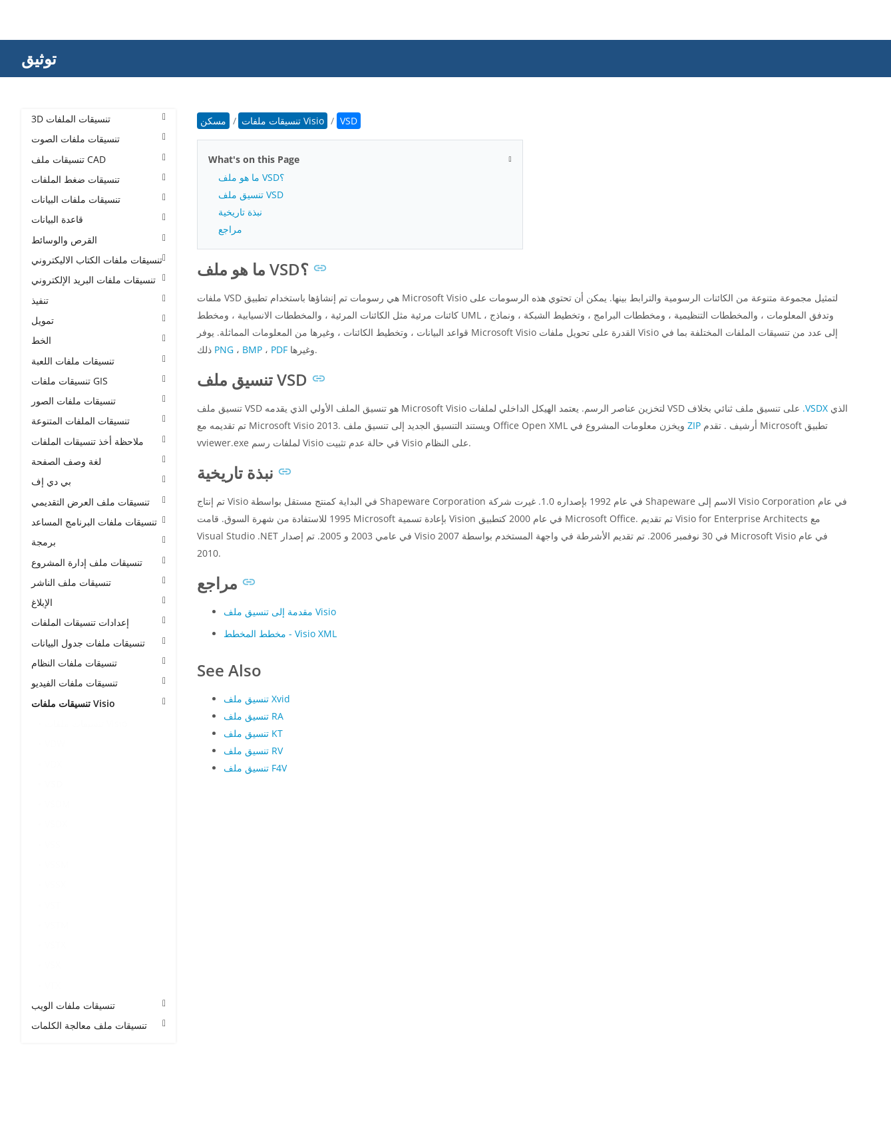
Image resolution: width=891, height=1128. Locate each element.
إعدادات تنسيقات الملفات (98, 622)
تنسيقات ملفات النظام (98, 662)
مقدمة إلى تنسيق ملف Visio (280, 611)
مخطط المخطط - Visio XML (280, 633)
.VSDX (815, 408)
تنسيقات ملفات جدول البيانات (98, 642)
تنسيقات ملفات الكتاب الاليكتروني (98, 259)
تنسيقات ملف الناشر (98, 582)
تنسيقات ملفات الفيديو (98, 682)
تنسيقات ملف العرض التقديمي (98, 501)
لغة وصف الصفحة (98, 461)
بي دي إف (98, 481)
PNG (224, 349)
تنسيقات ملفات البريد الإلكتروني (98, 279)
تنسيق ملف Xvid (257, 698)
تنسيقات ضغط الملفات (98, 179)
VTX (53, 985)
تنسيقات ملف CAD (98, 159)
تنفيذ (98, 300)
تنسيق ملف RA (253, 716)
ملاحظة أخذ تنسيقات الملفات (98, 441)
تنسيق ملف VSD (250, 194)
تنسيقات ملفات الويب (98, 1005)
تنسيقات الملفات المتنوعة (98, 420)
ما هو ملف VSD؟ (251, 177)
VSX (53, 964)
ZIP (694, 425)
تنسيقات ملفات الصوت (98, 138)
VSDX (56, 823)
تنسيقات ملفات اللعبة (98, 360)
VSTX (55, 944)
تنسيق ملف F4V (255, 768)
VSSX (55, 884)
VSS (53, 844)
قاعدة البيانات (98, 219)
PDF (279, 349)
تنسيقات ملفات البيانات (98, 199)
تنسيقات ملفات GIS (98, 380)
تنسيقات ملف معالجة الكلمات (98, 1025)
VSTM (57, 924)
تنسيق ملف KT (253, 733)
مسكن (213, 120)
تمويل (98, 320)
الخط (98, 340)
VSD (54, 783)
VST (53, 905)
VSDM (58, 803)
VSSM (57, 864)
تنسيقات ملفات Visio (98, 703)
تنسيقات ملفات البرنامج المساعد (98, 521)
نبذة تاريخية (240, 212)
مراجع (230, 229)
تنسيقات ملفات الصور (98, 400)
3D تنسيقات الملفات (98, 118)
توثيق (39, 58)
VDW (55, 743)
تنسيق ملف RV (253, 750)
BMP (252, 349)
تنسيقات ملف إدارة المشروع (98, 562)
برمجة (98, 541)
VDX (53, 764)
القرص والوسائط (98, 239)
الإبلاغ (98, 602)
